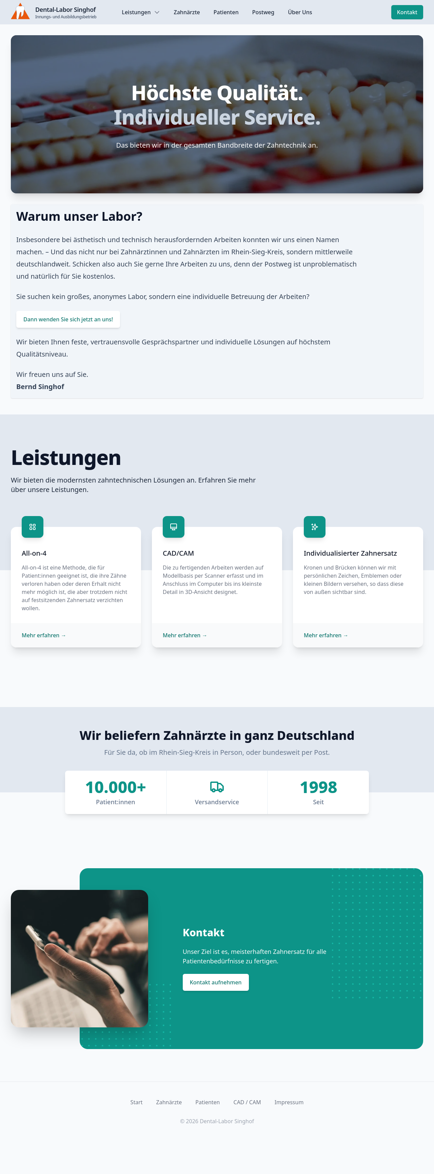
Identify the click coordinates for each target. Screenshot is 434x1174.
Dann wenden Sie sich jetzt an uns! (68, 319)
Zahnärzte (187, 12)
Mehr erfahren (44, 635)
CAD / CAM (247, 1102)
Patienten (226, 12)
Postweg (263, 12)
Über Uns (300, 12)
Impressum (289, 1102)
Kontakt (407, 12)
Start (137, 1102)
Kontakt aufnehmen (216, 982)
